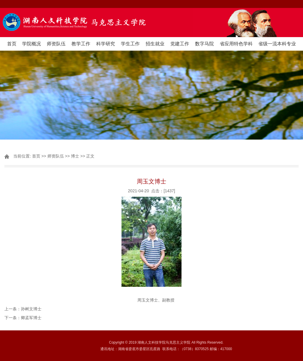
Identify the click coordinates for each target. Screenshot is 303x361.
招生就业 (155, 43)
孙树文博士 (31, 309)
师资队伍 (56, 43)
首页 (11, 43)
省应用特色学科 (236, 43)
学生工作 (130, 43)
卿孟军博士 (31, 317)
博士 (75, 156)
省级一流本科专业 (277, 43)
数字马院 (204, 43)
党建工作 (179, 43)
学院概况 (31, 43)
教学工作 (80, 43)
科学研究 (105, 43)
